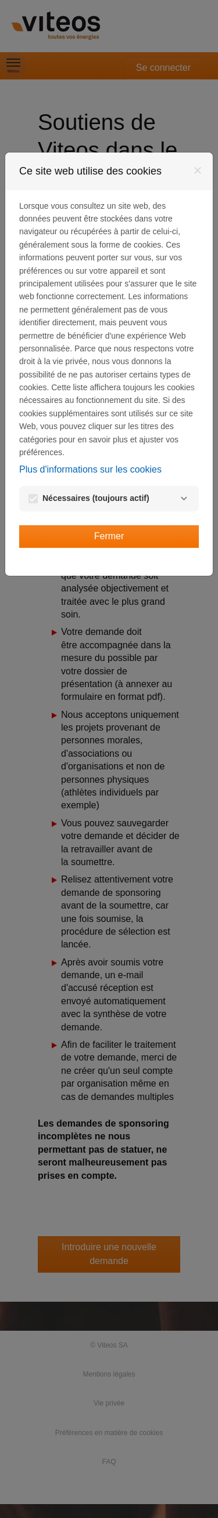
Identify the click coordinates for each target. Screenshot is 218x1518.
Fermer (109, 536)
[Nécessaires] (184, 499)
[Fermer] (197, 170)
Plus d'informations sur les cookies (90, 469)
